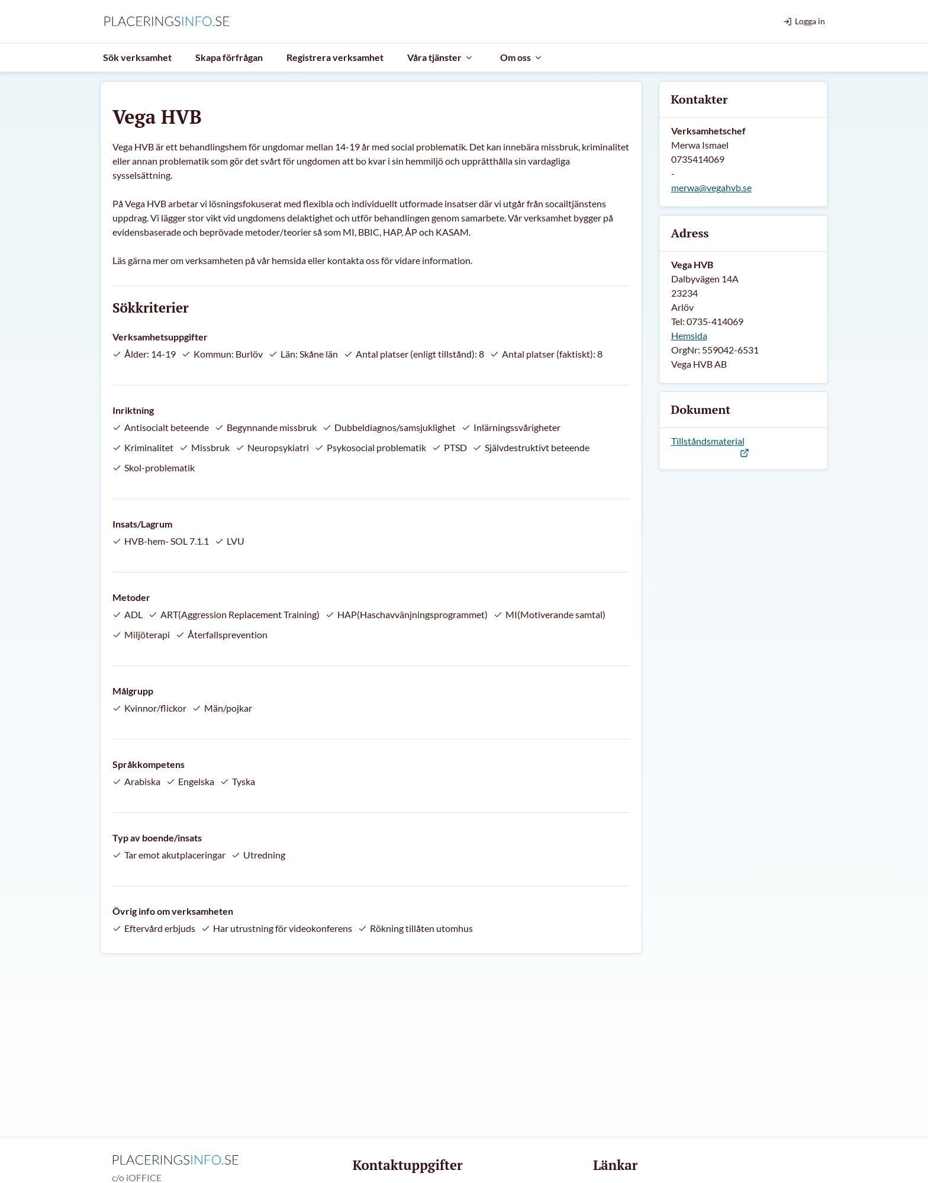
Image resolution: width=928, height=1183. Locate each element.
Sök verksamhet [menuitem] (137, 57)
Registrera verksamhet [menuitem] (335, 57)
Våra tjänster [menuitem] (440, 57)
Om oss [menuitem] (521, 57)
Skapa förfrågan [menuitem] (229, 57)
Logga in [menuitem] (804, 21)
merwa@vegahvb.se (711, 187)
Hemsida (689, 335)
